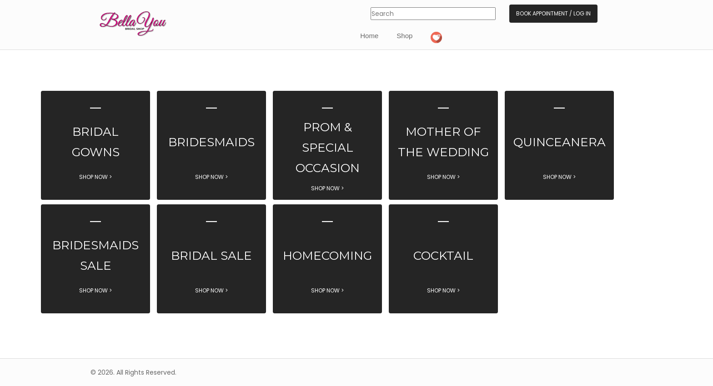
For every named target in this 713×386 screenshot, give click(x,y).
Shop (404, 36)
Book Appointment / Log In (553, 13)
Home (369, 36)
